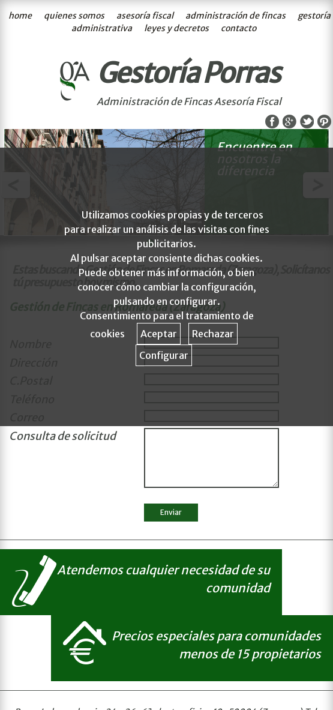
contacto (238, 28)
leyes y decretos (176, 28)
